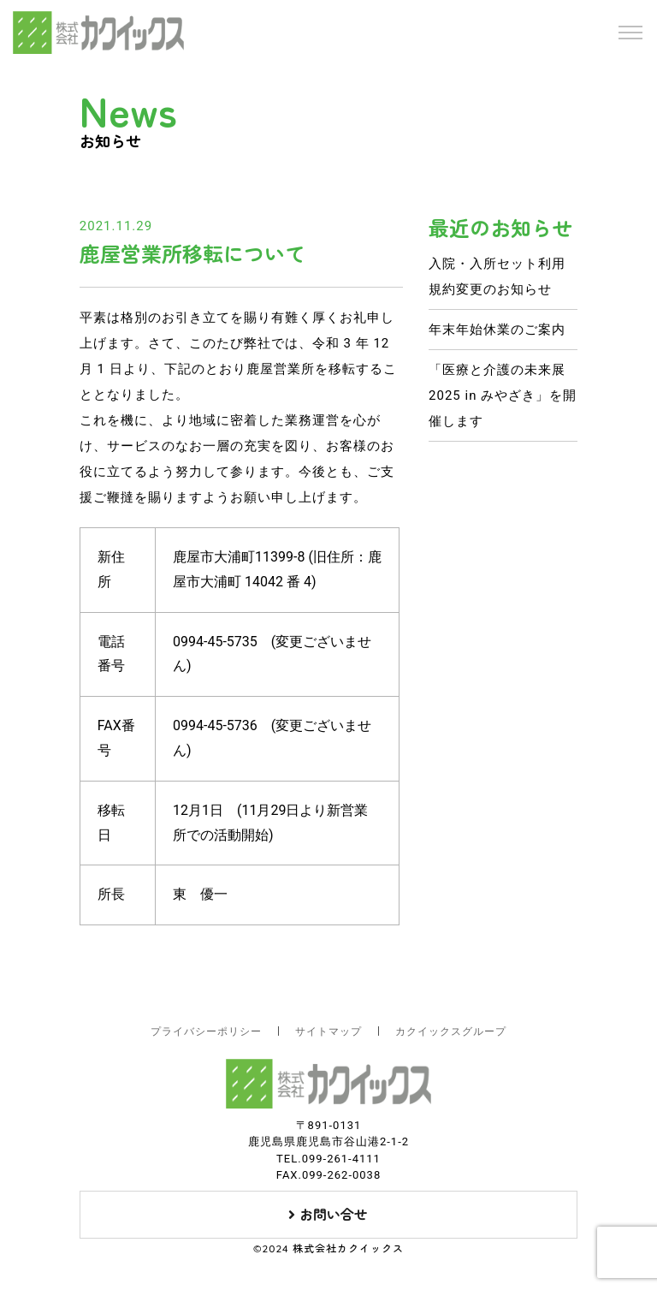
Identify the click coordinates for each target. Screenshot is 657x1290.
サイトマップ (328, 1031)
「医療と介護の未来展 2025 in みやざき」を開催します (503, 395)
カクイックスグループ (450, 1031)
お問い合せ (328, 1214)
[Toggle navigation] (630, 33)
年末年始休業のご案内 (497, 329)
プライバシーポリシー (206, 1031)
